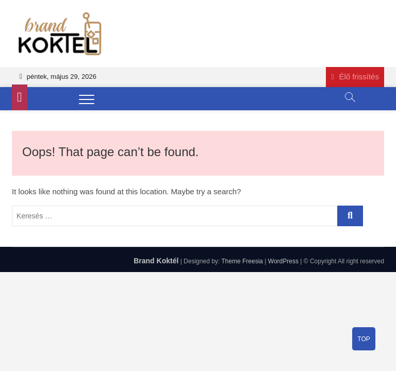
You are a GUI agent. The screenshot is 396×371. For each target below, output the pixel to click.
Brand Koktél (156, 261)
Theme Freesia (242, 261)
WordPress (283, 261)
